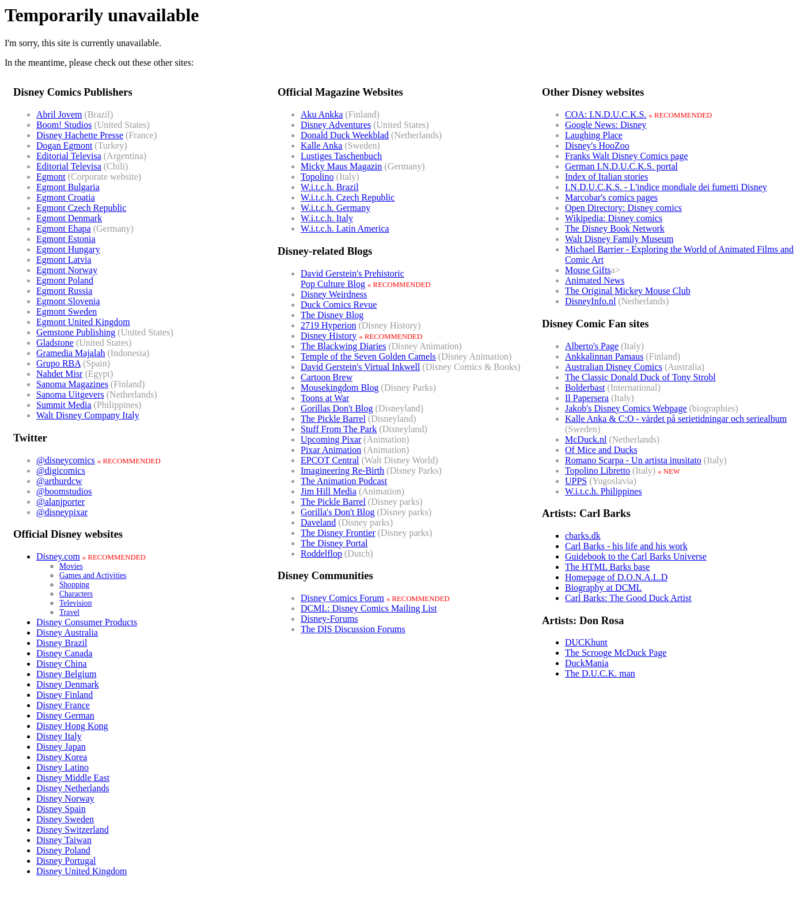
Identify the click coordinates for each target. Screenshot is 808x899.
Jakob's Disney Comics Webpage (626, 408)
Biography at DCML (603, 587)
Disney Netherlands (72, 788)
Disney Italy (59, 736)
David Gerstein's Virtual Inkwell (360, 367)
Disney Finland (64, 695)
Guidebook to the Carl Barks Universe (636, 556)
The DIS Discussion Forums (353, 629)
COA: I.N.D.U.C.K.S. (605, 114)
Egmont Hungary (68, 249)
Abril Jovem (59, 114)
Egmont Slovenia (68, 301)
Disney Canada (64, 653)
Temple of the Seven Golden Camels (368, 356)
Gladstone (55, 342)
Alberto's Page (592, 346)
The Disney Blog (332, 315)
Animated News (595, 280)
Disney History (328, 336)
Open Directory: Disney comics (623, 208)
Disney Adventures (336, 125)
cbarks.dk (583, 536)
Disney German (65, 715)
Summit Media (64, 405)
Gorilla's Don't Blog (337, 512)
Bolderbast (585, 387)
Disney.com (58, 556)
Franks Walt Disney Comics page (626, 156)
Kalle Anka (321, 145)
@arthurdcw (59, 481)
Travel (69, 612)
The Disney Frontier (338, 533)
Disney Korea (61, 757)
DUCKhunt (586, 642)
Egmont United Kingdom (83, 322)
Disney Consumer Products (86, 622)
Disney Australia (67, 632)
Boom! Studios (64, 125)
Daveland (318, 522)
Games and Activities (92, 575)
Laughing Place (594, 135)
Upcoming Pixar (331, 439)
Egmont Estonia (66, 239)
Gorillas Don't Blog (337, 408)
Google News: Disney (605, 125)
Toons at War (325, 398)
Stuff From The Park (339, 429)
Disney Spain (61, 809)
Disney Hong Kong (72, 726)
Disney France (63, 705)
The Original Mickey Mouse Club (628, 291)
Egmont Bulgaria (68, 187)
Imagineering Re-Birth (342, 470)
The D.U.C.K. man (600, 673)
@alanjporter (60, 502)
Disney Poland (63, 850)
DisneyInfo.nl (590, 301)
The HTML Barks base (607, 567)
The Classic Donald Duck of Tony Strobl (640, 377)
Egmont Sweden (66, 311)
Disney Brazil (61, 643)
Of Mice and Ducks (601, 450)
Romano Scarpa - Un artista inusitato (633, 460)
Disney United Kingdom (81, 871)
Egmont (51, 177)
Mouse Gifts (588, 270)
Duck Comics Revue (339, 304)
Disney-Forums (329, 619)
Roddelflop (321, 553)
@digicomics (60, 470)
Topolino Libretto (597, 470)
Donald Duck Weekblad (345, 135)
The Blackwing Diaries (343, 346)
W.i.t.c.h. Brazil (330, 187)
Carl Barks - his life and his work (626, 546)
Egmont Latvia (64, 260)
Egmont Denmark (69, 218)
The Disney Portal (334, 543)
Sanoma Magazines (72, 384)
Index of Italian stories (606, 177)
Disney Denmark (67, 684)
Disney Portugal (66, 861)
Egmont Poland (64, 280)
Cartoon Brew (326, 377)
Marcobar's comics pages (611, 197)
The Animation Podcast (344, 481)
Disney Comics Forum (342, 598)
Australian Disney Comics (613, 367)
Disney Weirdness (334, 294)
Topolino (317, 177)
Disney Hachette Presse (79, 135)
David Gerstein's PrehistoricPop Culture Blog (352, 279)
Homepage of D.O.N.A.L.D (616, 577)
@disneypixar (62, 512)
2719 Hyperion (328, 325)
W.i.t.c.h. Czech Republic (347, 197)
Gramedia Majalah (70, 353)
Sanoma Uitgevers (70, 394)
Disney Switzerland (72, 829)
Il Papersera (587, 398)
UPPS (576, 481)
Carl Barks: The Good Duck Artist (628, 598)
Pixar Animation (331, 450)
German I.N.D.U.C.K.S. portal (621, 166)
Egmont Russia (64, 291)
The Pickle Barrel (333, 419)
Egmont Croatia (65, 197)
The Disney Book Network (615, 228)
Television (75, 603)
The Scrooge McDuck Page (615, 653)
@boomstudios (64, 491)
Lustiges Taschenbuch (341, 156)
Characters (76, 594)
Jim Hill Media (328, 491)
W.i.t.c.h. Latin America (345, 228)
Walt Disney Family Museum (619, 239)
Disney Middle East (72, 778)
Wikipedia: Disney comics (613, 218)
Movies (71, 566)
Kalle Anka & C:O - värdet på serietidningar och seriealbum (676, 419)
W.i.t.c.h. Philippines (603, 491)
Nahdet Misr (59, 374)
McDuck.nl (585, 439)
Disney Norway (65, 798)
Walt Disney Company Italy (87, 415)
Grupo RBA (58, 363)
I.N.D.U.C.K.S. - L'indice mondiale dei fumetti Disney (666, 187)
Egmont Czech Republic (81, 208)
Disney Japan (61, 746)
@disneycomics (65, 460)
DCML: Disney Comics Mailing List (369, 608)
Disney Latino (62, 767)
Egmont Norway (66, 270)
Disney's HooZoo (597, 145)
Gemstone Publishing (75, 332)
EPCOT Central (330, 460)
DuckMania (587, 663)
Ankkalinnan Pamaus (604, 356)
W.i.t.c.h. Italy (327, 218)
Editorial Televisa (68, 156)
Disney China (61, 663)
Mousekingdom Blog (340, 387)
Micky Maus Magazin (341, 166)
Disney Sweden (65, 819)
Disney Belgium (66, 674)
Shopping (74, 584)
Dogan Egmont (64, 145)
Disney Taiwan (64, 840)
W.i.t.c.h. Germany (335, 208)
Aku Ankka (322, 114)
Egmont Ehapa (63, 228)
